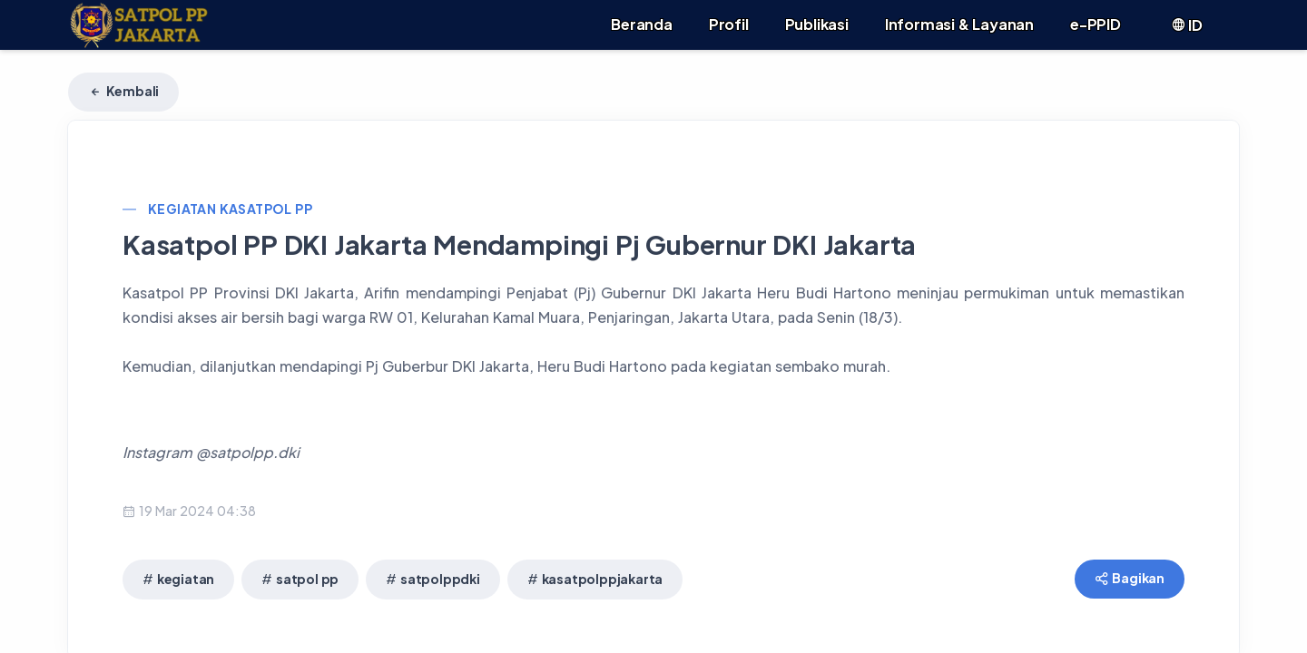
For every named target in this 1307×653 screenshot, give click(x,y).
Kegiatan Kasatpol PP (230, 208)
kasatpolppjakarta (602, 578)
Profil (729, 24)
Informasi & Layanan (959, 24)
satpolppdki (440, 578)
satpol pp (307, 578)
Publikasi (817, 24)
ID (1187, 24)
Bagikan (1130, 578)
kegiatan (185, 578)
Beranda (642, 24)
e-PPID (1095, 24)
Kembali (123, 91)
